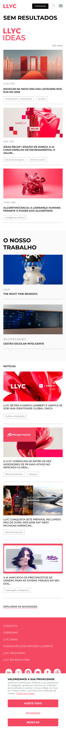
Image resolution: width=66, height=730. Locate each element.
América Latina (37, 159)
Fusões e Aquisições (15, 416)
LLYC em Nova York (16, 659)
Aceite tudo (33, 703)
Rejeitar (33, 722)
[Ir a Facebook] (47, 672)
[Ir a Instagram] (28, 672)
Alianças (33, 474)
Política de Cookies (25, 693)
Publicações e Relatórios (17, 590)
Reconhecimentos (14, 474)
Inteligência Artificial (15, 217)
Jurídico (42, 98)
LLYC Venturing (14, 653)
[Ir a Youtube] (37, 672)
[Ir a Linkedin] (8, 672)
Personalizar (33, 712)
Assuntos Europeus (14, 159)
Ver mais (57, 45)
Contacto (40, 6)
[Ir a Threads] (57, 672)
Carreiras (10, 632)
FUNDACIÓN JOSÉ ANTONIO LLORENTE (28, 646)
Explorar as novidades (20, 606)
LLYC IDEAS (10, 639)
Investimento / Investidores (18, 98)
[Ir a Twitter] (18, 672)
